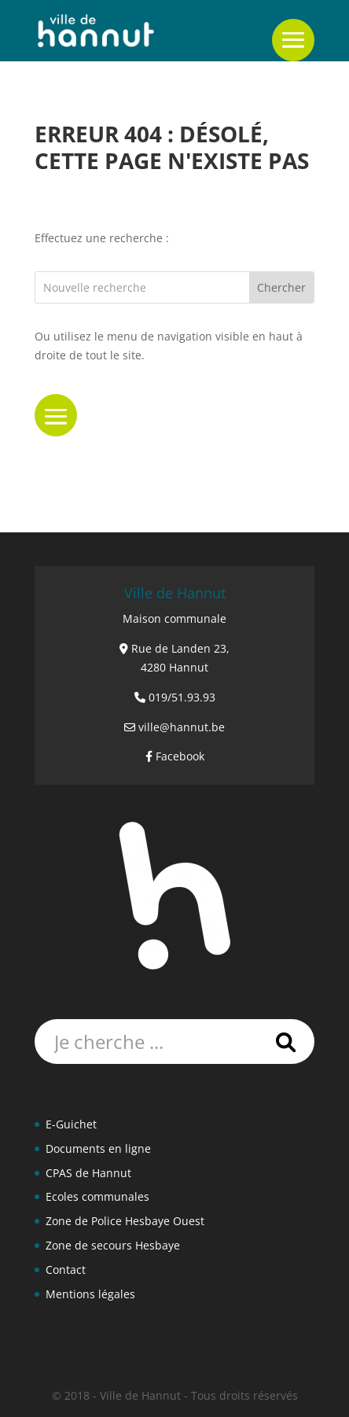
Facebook (180, 756)
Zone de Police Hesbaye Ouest (125, 1220)
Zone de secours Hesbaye (113, 1245)
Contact (66, 1269)
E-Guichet (71, 1124)
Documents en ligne (98, 1148)
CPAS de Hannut (88, 1172)
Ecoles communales (97, 1196)
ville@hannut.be (181, 727)
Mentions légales (90, 1293)
